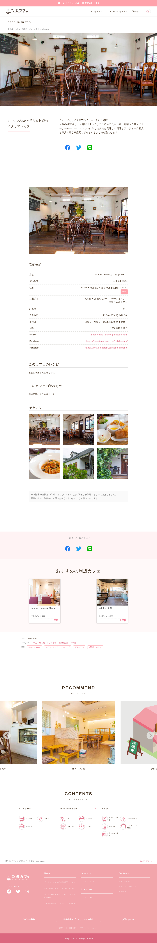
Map (124, 292)
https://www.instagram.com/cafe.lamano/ (106, 348)
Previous (7, 735)
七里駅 (55, 620)
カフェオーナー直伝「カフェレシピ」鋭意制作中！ (59, 895)
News (47, 872)
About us (86, 872)
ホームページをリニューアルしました (59, 888)
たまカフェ (18, 878)
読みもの (136, 11)
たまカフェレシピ (88, 897)
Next (150, 735)
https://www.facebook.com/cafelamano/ (107, 341)
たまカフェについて (89, 881)
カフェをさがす (95, 11)
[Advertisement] (78, 173)
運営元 (61, 927)
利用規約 (72, 927)
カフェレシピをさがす (117, 11)
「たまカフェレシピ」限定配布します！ (80, 3)
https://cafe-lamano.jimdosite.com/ (109, 335)
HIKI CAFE (78, 734)
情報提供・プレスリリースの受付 (78, 919)
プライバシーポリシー (89, 927)
